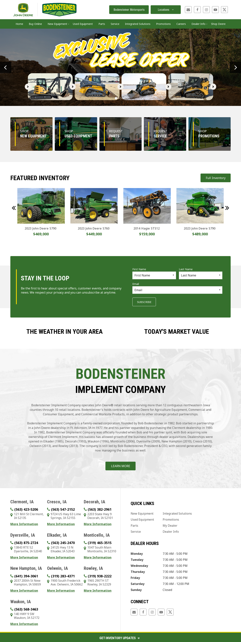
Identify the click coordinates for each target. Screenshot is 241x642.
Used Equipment (83, 24)
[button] (5, 67)
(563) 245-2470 (63, 542)
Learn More (120, 466)
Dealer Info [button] (198, 24)
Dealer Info (171, 532)
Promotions (163, 24)
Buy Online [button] (35, 24)
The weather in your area (64, 331)
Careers (181, 24)
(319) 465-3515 (99, 542)
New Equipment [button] (57, 24)
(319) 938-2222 (99, 576)
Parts (134, 525)
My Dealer (170, 525)
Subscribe (144, 302)
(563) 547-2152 (63, 509)
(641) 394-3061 (26, 576)
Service (136, 532)
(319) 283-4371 (63, 576)
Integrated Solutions (177, 513)
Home (19, 24)
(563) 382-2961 (99, 509)
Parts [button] (101, 24)
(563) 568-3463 (26, 609)
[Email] (177, 290)
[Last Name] (201, 275)
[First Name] (154, 275)
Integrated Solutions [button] (137, 24)
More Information (24, 524)
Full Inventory (216, 178)
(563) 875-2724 (26, 542)
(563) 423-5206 (26, 509)
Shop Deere (218, 24)
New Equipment (142, 513)
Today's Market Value (176, 331)
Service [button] (115, 24)
